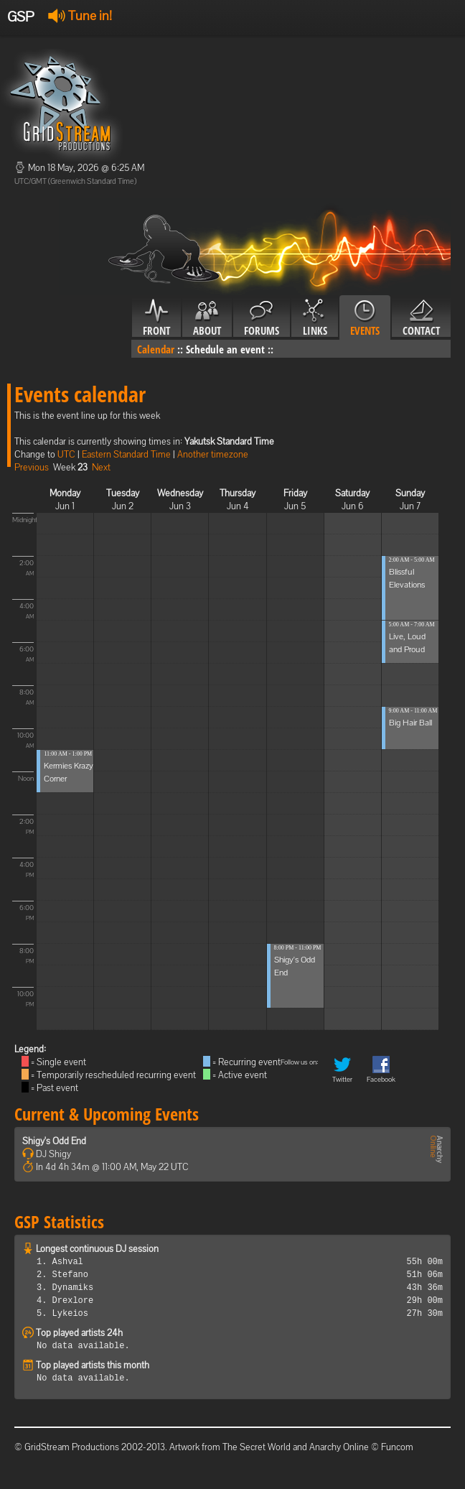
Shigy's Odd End (54, 1141)
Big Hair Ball (410, 722)
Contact (421, 318)
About (207, 318)
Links (314, 318)
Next (101, 467)
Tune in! (80, 15)
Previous (31, 467)
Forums (261, 318)
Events (365, 318)
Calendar (155, 349)
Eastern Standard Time (126, 454)
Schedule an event (225, 349)
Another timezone (212, 454)
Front (156, 318)
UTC (66, 454)
